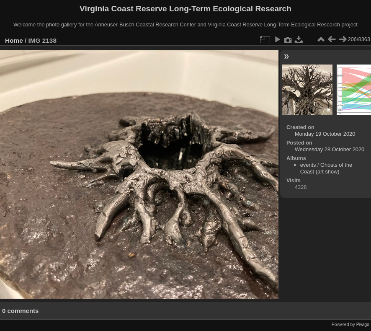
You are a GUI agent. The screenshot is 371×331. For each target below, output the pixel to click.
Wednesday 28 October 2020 (329, 149)
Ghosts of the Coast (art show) (326, 168)
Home (14, 40)
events (308, 165)
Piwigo (362, 324)
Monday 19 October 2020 (325, 134)
